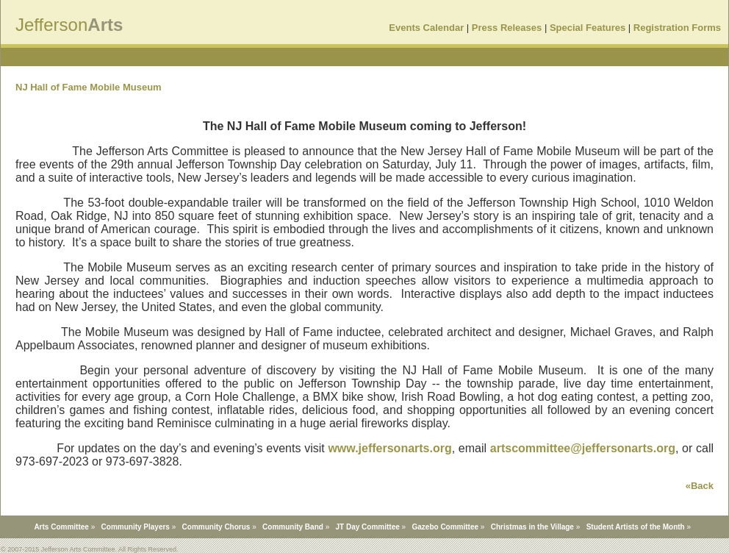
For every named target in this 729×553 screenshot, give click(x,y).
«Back (700, 485)
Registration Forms (677, 27)
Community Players (135, 527)
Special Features (587, 27)
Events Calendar (426, 27)
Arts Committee (61, 527)
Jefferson (51, 25)
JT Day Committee (368, 527)
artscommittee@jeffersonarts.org (582, 448)
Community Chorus (216, 527)
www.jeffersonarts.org (389, 448)
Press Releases (507, 27)
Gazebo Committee (445, 527)
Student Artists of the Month (635, 527)
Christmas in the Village (532, 527)
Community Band (292, 527)
